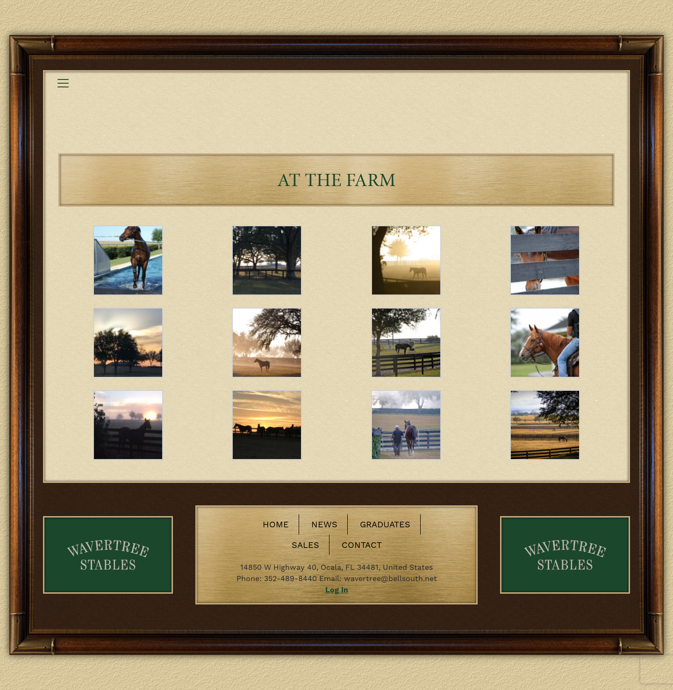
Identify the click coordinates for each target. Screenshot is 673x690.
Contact (362, 545)
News (324, 524)
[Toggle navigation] (63, 83)
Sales (305, 545)
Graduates (385, 524)
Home (276, 524)
